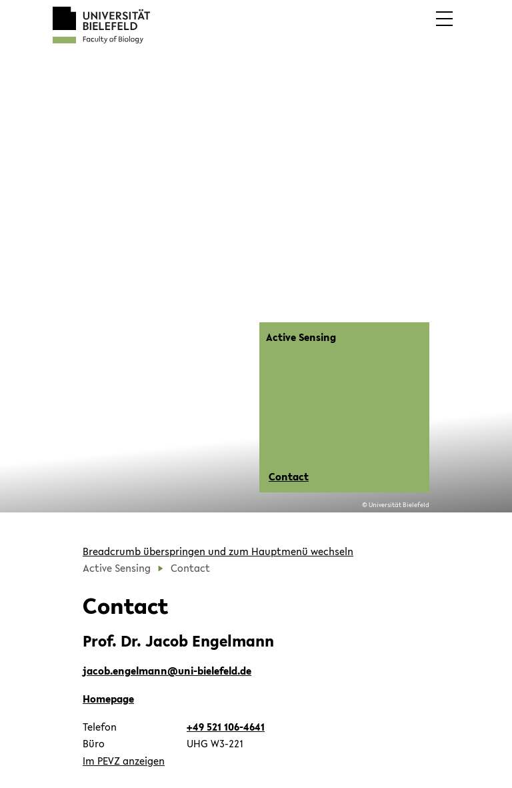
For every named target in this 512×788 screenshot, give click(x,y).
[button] (444, 28)
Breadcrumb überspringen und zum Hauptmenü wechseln (218, 551)
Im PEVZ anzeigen (124, 760)
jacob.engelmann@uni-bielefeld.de (167, 670)
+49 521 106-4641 (226, 726)
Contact (289, 476)
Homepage (108, 698)
